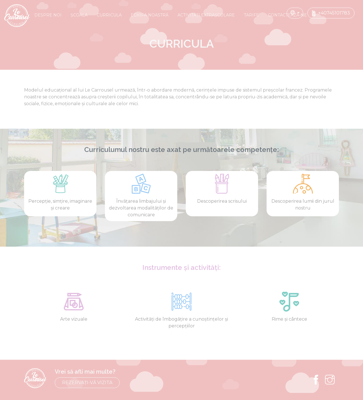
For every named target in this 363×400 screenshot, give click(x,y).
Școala (79, 15)
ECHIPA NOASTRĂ (149, 15)
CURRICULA (109, 15)
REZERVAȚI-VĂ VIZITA (87, 382)
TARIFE (251, 15)
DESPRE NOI (48, 15)
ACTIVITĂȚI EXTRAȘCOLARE (206, 15)
